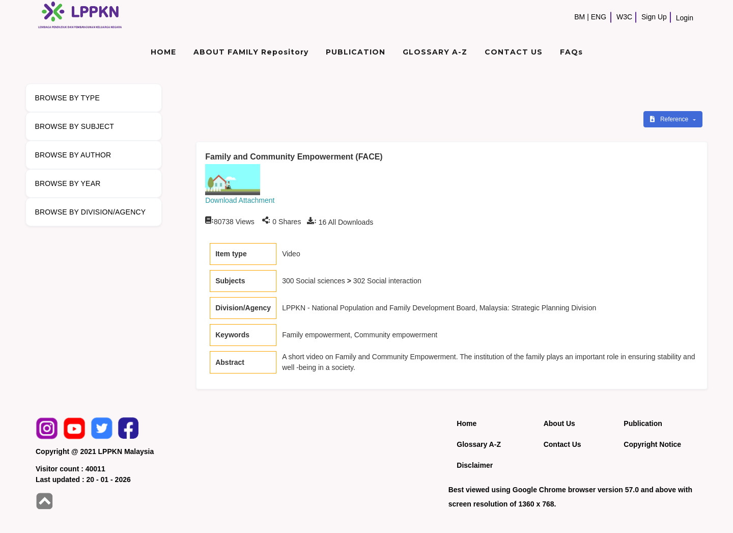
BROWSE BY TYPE (67, 98)
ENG (598, 17)
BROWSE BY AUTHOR (73, 155)
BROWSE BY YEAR (67, 183)
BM (579, 17)
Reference (670, 119)
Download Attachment (239, 200)
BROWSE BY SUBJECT (74, 126)
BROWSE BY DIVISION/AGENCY (90, 212)
